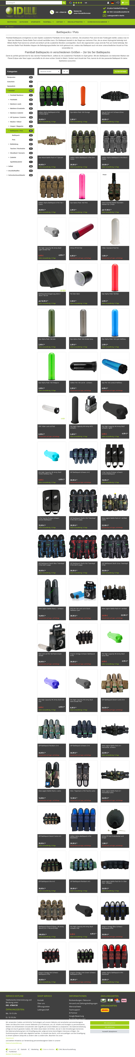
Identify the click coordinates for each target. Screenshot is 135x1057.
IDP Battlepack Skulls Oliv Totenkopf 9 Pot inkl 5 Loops (83, 519)
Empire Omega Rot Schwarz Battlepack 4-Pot (48, 973)
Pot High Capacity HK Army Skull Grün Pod (113, 654)
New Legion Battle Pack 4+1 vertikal (114, 608)
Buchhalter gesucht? (77, 1019)
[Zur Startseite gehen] (6, 26)
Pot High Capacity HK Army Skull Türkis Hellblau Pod (50, 473)
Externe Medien (48, 1049)
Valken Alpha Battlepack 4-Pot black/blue (80, 837)
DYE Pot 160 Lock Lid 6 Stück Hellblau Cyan (80, 609)
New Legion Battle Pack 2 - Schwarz (51, 608)
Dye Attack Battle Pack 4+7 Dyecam (51, 157)
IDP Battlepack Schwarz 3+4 (80, 745)
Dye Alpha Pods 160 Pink (79, 202)
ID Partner (73, 1013)
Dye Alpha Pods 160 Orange (80, 112)
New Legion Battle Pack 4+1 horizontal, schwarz (111, 746)
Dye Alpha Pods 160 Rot (110, 294)
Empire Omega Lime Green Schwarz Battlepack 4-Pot (83, 973)
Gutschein (24, 22)
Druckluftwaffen (75, 22)
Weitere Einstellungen (13, 1054)
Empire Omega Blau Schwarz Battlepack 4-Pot (112, 927)
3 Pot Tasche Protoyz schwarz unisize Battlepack (112, 473)
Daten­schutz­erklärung (14, 1043)
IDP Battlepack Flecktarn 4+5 (80, 881)
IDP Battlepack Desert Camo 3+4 (113, 699)
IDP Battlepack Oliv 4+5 (47, 881)
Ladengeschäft (43, 1010)
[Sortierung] (50, 72)
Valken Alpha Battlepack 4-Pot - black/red (113, 973)
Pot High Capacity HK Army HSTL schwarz (81, 427)
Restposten (12, 22)
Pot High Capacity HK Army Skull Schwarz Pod (81, 927)
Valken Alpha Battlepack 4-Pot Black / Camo (115, 158)
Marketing (34, 1049)
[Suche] (64, 2)
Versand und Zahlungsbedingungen (83, 1003)
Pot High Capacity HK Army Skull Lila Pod (51, 700)
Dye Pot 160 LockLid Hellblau (112, 382)
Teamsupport (74, 1010)
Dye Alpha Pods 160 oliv (47, 339)
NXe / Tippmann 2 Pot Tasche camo (82, 791)
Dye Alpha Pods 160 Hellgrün (49, 382)
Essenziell (12, 1049)
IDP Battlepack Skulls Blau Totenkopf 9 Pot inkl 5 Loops (51, 564)
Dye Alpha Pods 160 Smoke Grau (81, 339)
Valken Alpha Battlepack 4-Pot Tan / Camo (51, 203)
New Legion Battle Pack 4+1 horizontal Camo (111, 791)
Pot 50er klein (75, 294)
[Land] (112, 2)
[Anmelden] (108, 2)
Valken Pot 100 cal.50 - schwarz (81, 382)
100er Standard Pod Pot (110, 248)
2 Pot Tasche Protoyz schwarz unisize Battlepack (49, 519)
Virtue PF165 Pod (76, 248)
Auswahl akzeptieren (109, 1031)
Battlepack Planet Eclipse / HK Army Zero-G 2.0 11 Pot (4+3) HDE (51, 927)
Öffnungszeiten (43, 1006)
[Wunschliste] (118, 2)
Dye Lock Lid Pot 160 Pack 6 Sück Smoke (50, 654)
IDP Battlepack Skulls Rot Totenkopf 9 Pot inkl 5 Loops (82, 564)
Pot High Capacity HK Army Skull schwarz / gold (113, 427)
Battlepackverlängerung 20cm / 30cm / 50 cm (50, 294)
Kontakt (40, 1000)
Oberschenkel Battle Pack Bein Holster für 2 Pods (112, 203)
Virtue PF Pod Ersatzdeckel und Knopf (113, 837)
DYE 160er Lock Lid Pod (47, 426)
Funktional (13, 1052)
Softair (59, 22)
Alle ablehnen (110, 1027)
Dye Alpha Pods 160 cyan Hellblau (114, 339)
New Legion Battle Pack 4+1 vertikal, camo (114, 519)
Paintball (47, 22)
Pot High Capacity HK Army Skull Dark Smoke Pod (81, 700)
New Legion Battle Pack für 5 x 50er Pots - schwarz (114, 882)
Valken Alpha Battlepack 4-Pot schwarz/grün (49, 113)
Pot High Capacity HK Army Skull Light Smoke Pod (50, 248)
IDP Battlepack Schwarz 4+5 (80, 472)
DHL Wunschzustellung (67, 1049)
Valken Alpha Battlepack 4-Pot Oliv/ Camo (82, 158)
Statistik (23, 1049)
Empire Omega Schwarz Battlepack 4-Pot (82, 654)
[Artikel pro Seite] (65, 72)
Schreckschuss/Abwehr (97, 22)
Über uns (41, 1003)
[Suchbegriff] (34, 2)
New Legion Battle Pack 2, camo (50, 791)
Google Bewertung (76, 1016)
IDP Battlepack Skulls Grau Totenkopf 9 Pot (115, 564)
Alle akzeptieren (109, 1023)
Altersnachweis (75, 1006)
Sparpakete (35, 22)
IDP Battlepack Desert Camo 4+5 (50, 836)
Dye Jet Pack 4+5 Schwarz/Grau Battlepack (113, 113)
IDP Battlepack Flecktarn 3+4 (49, 745)
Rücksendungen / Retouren (80, 1000)
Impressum (10, 1038)
